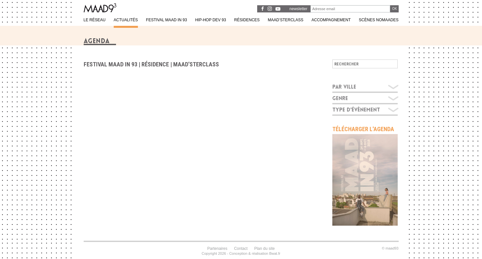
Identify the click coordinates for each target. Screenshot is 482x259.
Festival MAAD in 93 (110, 64)
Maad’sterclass (196, 64)
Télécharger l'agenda (363, 129)
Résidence (155, 64)
